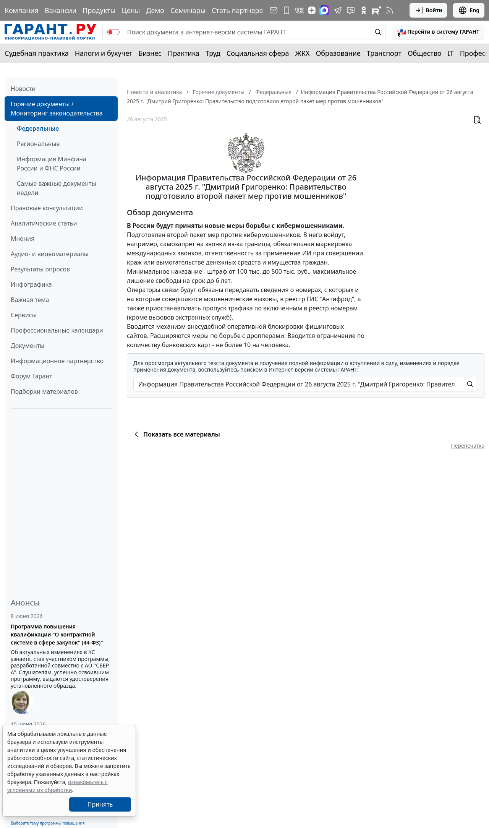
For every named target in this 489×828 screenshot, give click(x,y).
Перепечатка (467, 445)
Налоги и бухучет (104, 53)
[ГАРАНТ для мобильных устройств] (286, 10)
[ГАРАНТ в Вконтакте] (299, 10)
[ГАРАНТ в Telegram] (337, 10)
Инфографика (31, 284)
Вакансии (60, 10)
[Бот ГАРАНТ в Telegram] (350, 10)
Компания (22, 10)
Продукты (99, 10)
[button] (438, 32)
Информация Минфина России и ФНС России (51, 163)
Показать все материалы (176, 434)
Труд (213, 53)
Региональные (38, 144)
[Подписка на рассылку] (273, 10)
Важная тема (30, 299)
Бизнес (150, 53)
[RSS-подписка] (389, 10)
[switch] (113, 32)
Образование (338, 53)
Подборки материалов (44, 391)
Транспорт (384, 53)
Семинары (188, 10)
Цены (130, 10)
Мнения (22, 238)
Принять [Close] (100, 804)
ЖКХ (302, 53)
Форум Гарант (31, 376)
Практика (183, 53)
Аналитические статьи (44, 223)
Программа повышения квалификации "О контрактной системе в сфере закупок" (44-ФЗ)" (57, 634)
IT (451, 53)
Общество (425, 53)
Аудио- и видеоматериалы (50, 254)
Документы (27, 345)
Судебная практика (37, 53)
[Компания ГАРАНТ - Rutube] (376, 10)
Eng (468, 10)
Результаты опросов (40, 269)
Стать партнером (240, 10)
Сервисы (24, 315)
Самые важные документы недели (56, 188)
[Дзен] (312, 10)
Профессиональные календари (57, 330)
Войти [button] (428, 10)
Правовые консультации (47, 208)
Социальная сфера (258, 53)
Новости (23, 88)
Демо (155, 10)
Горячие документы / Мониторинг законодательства (57, 108)
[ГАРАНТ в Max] (324, 10)
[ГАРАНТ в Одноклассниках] (363, 10)
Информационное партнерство (57, 361)
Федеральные (38, 128)
